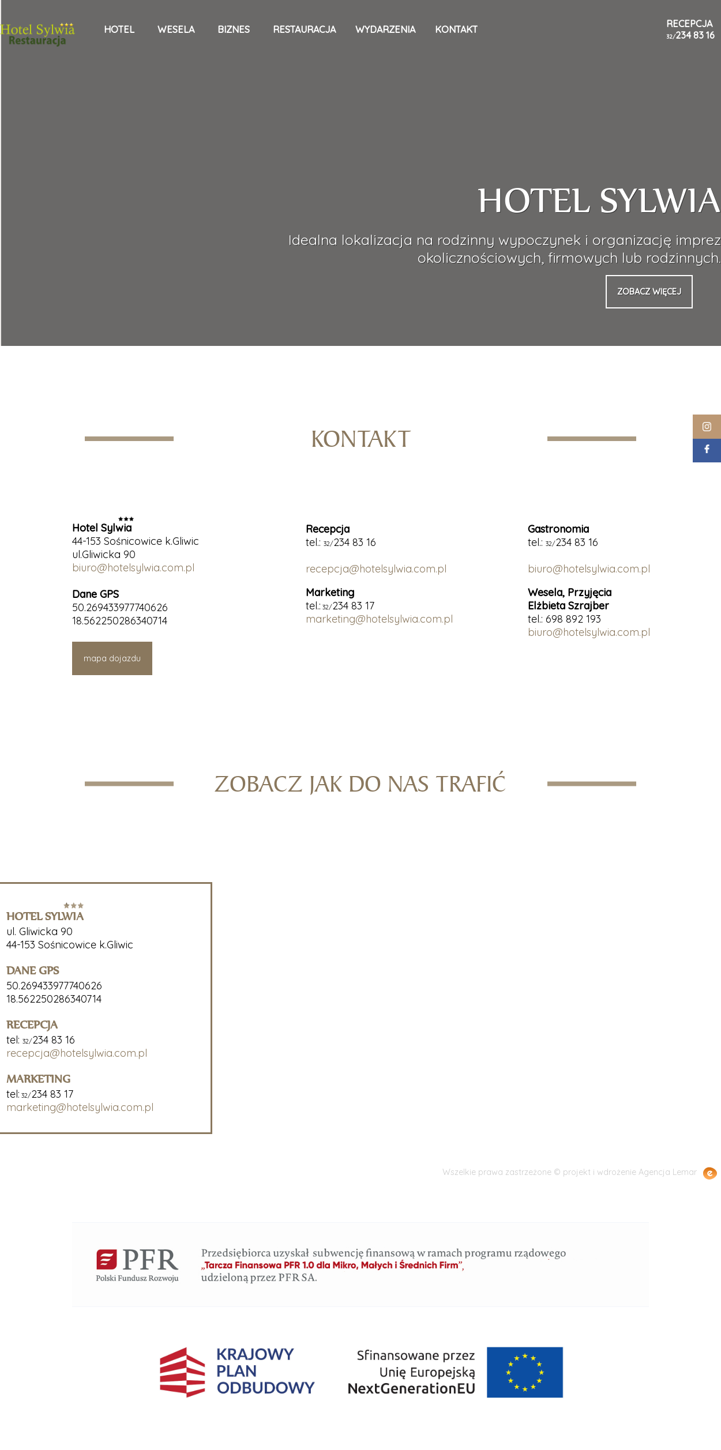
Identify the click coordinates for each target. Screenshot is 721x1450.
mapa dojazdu (112, 658)
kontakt (456, 29)
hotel (119, 29)
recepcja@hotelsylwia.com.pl (376, 568)
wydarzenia (385, 29)
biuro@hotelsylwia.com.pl (133, 567)
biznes (233, 29)
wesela (175, 29)
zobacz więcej (649, 292)
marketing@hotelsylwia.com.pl (379, 619)
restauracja (304, 29)
